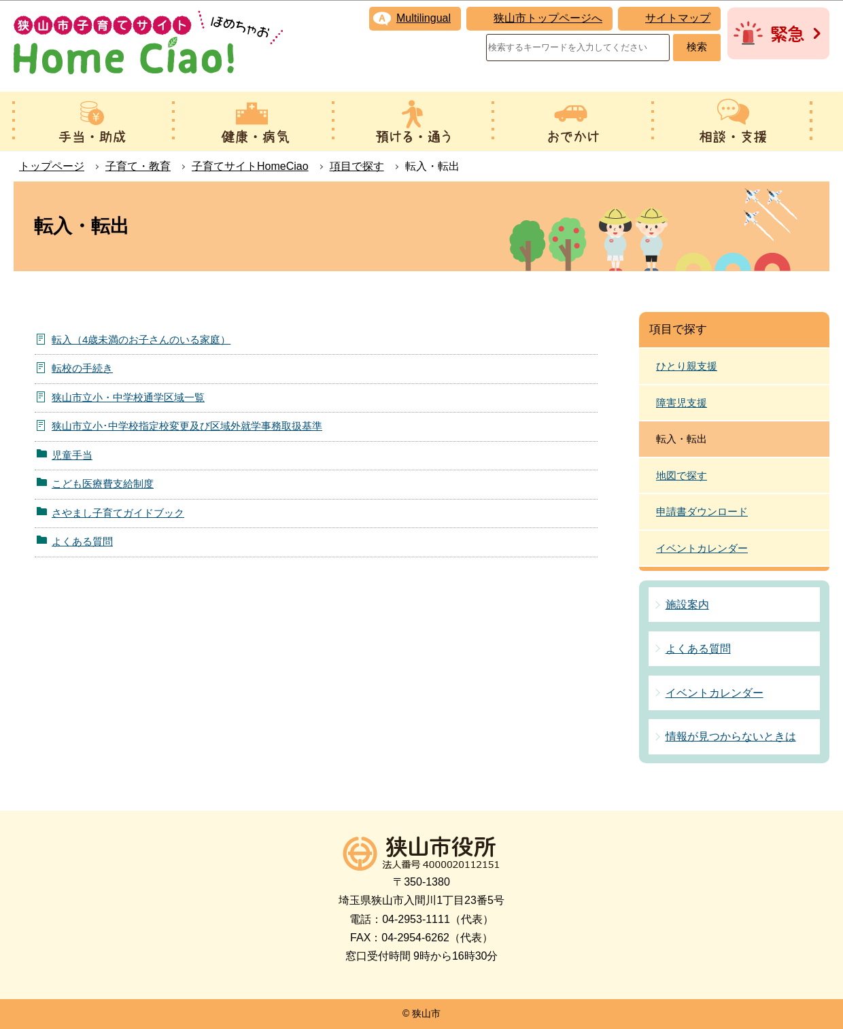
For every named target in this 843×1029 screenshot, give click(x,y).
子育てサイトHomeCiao (250, 166)
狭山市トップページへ (548, 18)
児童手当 (72, 455)
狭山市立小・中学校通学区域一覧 (128, 397)
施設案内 (687, 604)
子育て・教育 (138, 166)
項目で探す (357, 166)
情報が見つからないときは (731, 736)
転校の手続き (82, 368)
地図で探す (681, 475)
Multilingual (423, 18)
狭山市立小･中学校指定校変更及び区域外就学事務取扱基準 (187, 426)
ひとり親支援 (686, 366)
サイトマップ (677, 18)
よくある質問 (82, 541)
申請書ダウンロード (702, 511)
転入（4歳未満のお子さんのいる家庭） (141, 339)
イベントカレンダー (702, 548)
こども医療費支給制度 (103, 483)
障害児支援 (681, 402)
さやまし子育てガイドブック (118, 513)
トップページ (51, 166)
